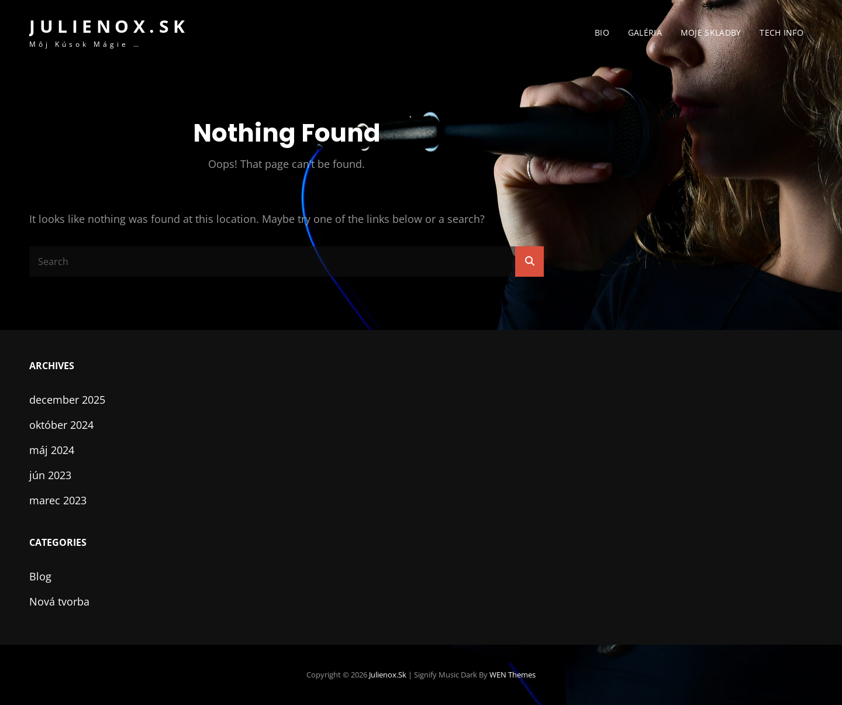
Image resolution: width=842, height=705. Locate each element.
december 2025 (67, 400)
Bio (602, 32)
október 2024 (61, 425)
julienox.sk (109, 26)
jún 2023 (50, 475)
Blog (40, 576)
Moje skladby (711, 32)
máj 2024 (51, 450)
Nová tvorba (59, 601)
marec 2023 (58, 500)
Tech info (781, 32)
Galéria (645, 32)
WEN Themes (512, 674)
